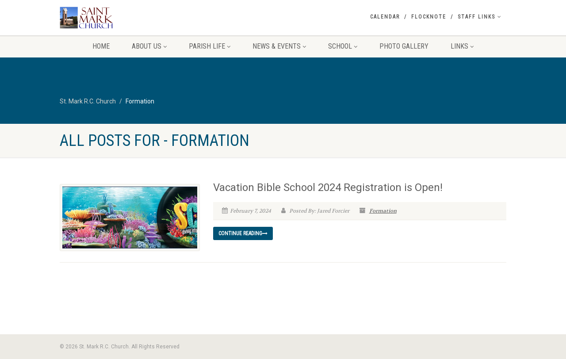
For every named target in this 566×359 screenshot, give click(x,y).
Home (101, 46)
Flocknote (428, 17)
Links (462, 46)
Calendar (385, 17)
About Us (149, 46)
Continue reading (243, 233)
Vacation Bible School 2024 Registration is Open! (328, 187)
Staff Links (480, 17)
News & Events (279, 46)
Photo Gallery (403, 46)
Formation (383, 210)
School (342, 46)
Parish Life (209, 46)
